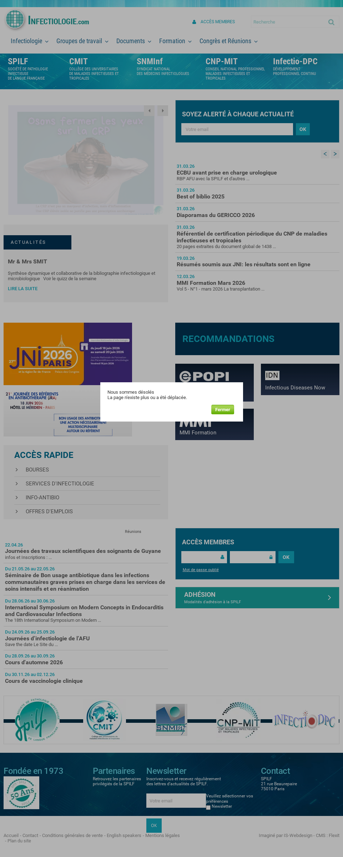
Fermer (222, 409)
